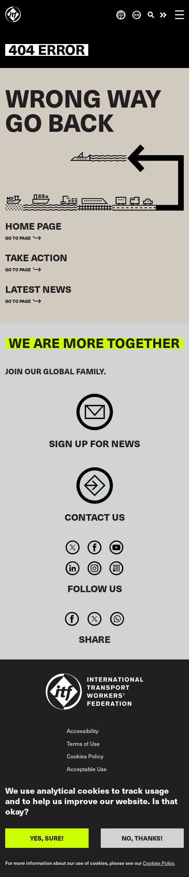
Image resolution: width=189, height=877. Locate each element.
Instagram (94, 568)
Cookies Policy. (159, 863)
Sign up (94, 415)
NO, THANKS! (142, 838)
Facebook (94, 547)
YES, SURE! (47, 838)
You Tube (116, 547)
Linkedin (72, 568)
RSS (116, 568)
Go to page (18, 238)
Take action (163, 15)
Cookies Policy (85, 756)
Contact (94, 489)
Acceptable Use (87, 769)
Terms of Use (83, 743)
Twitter (72, 547)
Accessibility (83, 730)
